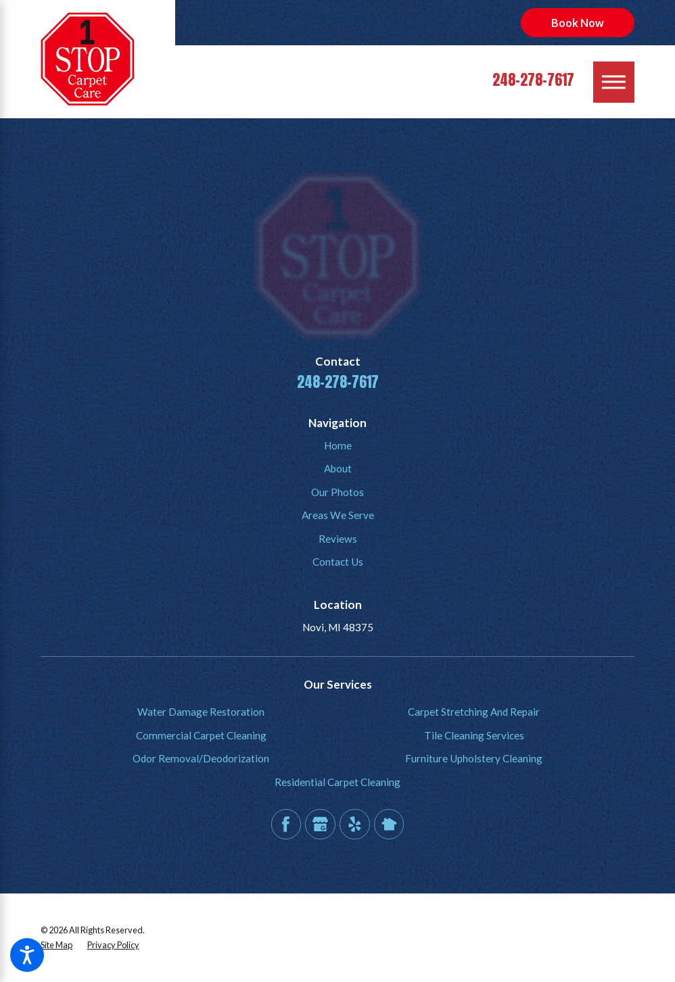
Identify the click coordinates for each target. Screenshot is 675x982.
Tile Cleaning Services (474, 735)
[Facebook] (286, 824)
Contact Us (337, 562)
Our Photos (337, 492)
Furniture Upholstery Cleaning (473, 758)
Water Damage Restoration (200, 712)
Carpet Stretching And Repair (474, 712)
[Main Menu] (613, 82)
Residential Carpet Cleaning (337, 782)
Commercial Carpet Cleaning (201, 735)
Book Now (577, 22)
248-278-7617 (533, 80)
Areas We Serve (338, 515)
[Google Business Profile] (320, 824)
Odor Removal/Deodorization (201, 758)
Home (338, 445)
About (338, 468)
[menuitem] (337, 446)
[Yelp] (354, 824)
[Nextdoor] (389, 824)
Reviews (338, 539)
